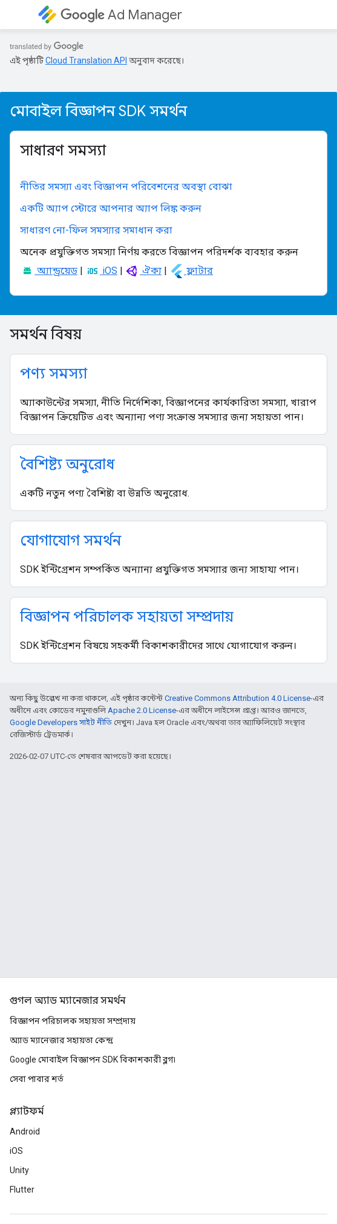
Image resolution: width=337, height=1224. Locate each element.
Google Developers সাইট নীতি (61, 722)
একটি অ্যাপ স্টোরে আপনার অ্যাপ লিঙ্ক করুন (110, 208)
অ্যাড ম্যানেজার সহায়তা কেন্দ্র (61, 1040)
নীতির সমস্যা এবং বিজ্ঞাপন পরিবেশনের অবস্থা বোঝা (126, 186)
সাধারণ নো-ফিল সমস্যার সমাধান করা (96, 230)
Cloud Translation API (86, 60)
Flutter (22, 1189)
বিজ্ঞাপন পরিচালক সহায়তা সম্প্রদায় (127, 617)
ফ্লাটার (191, 270)
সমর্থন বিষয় (46, 334)
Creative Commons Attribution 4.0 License (237, 698)
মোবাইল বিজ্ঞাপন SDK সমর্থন (98, 111)
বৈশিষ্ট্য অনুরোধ (67, 464)
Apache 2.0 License (142, 710)
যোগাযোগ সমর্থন (70, 541)
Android (25, 1131)
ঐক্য (143, 270)
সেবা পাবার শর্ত (37, 1079)
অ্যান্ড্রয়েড (48, 270)
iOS (101, 270)
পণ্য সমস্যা (53, 374)
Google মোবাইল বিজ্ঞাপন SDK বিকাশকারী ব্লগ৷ (92, 1059)
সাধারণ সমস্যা (63, 151)
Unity (19, 1170)
